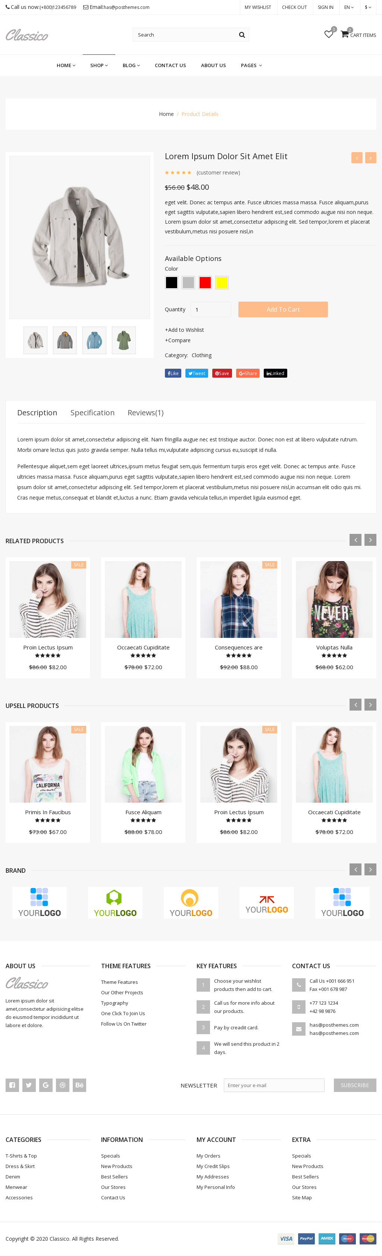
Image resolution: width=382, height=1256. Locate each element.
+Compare (178, 340)
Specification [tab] (93, 413)
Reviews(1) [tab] (146, 413)
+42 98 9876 (322, 1011)
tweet (197, 373)
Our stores (113, 1187)
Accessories (19, 1197)
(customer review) (218, 172)
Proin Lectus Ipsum (48, 647)
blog (131, 65)
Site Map (302, 1197)
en (349, 7)
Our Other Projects (122, 992)
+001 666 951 (340, 981)
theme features (119, 982)
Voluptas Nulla (334, 647)
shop (99, 65)
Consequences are (239, 647)
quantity (175, 309)
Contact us (113, 1197)
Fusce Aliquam (143, 812)
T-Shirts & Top (21, 1156)
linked (275, 373)
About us (213, 65)
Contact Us (170, 65)
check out (294, 7)
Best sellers (114, 1177)
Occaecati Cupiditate (143, 647)
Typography (114, 1003)
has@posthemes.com (127, 7)
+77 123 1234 (324, 1003)
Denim (13, 1177)
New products (116, 1166)
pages (251, 65)
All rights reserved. (95, 1239)
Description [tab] (37, 413)
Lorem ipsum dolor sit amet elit (226, 156)
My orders (208, 1156)
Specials (110, 1156)
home (66, 65)
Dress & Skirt (20, 1166)
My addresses (213, 1177)
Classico (59, 1239)
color (171, 268)
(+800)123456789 (58, 7)
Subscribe (355, 1085)
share (248, 373)
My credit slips (213, 1166)
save (222, 373)
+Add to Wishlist (184, 329)
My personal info (216, 1187)
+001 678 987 (333, 989)
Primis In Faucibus (48, 812)
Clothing (202, 355)
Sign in (326, 7)
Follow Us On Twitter (124, 1024)
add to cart (284, 309)
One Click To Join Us (123, 1013)
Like (173, 373)
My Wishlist (258, 7)
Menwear (16, 1187)
